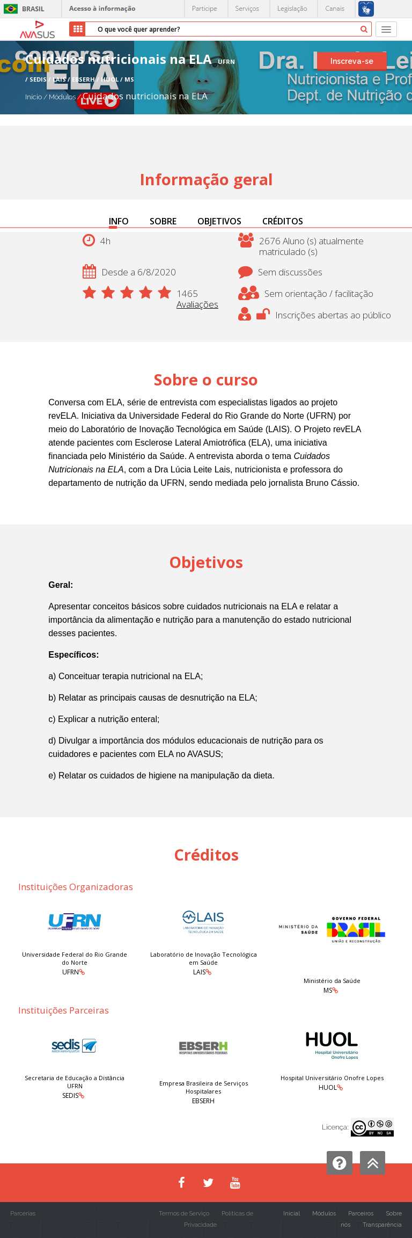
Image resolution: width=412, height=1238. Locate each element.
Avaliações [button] (197, 304)
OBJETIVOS (219, 221)
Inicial (291, 1213)
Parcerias (22, 1213)
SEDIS (70, 1095)
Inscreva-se (351, 61)
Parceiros (360, 1213)
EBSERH (203, 1100)
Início (33, 97)
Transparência (382, 1224)
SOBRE (163, 221)
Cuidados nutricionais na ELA (145, 96)
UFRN (70, 972)
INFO (119, 221)
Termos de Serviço (184, 1213)
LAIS (199, 972)
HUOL (328, 1087)
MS (327, 990)
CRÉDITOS (282, 221)
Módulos (63, 97)
